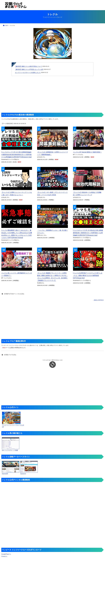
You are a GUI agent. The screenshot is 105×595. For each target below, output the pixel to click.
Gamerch (29, 467)
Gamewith (10, 467)
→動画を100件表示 (98, 300)
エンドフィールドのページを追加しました (28, 72)
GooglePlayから (6, 554)
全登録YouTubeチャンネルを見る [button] (12, 294)
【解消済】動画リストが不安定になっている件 (29, 69)
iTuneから (4, 556)
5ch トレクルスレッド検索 (10, 444)
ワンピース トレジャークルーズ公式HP (13, 420)
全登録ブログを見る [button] (8, 355)
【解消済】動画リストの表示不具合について (28, 66)
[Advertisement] (52, 94)
